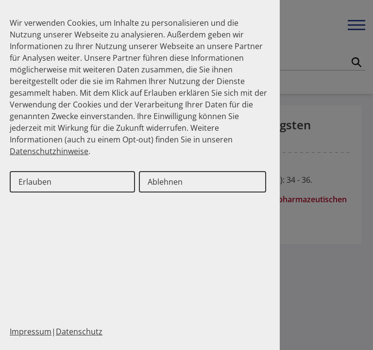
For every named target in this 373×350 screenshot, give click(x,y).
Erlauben (34, 181)
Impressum (30, 331)
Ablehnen (165, 181)
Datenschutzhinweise (49, 151)
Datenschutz (79, 331)
